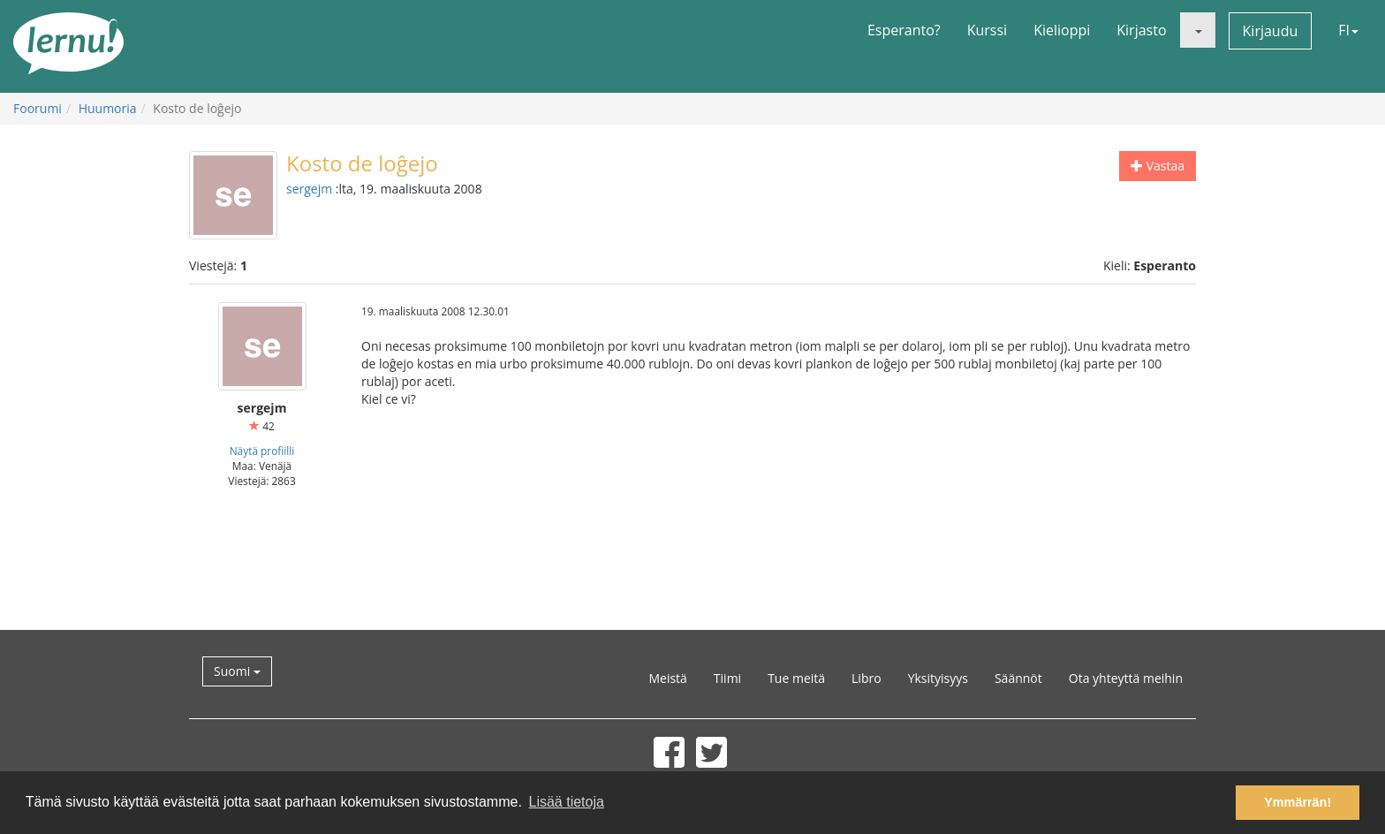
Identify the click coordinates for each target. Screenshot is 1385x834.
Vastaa (1157, 165)
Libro (866, 678)
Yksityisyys (938, 678)
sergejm (309, 188)
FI (1348, 30)
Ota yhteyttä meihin (1126, 678)
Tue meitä (796, 678)
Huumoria (108, 108)
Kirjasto (1141, 30)
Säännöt (1018, 678)
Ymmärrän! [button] (1297, 802)
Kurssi (987, 30)
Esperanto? (904, 30)
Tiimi (727, 678)
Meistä (667, 678)
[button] (1197, 30)
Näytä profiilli (262, 451)
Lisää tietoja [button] (565, 801)
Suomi (237, 671)
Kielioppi (1061, 30)
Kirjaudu (1270, 31)
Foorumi (37, 108)
